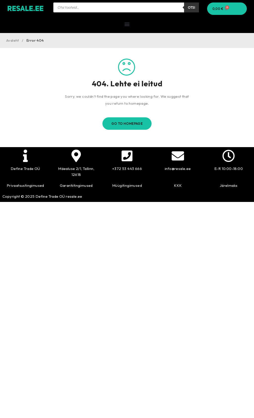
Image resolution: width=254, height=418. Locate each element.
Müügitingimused (127, 185)
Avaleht (12, 40)
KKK (178, 185)
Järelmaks (229, 185)
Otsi (191, 7)
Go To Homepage (127, 124)
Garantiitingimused (76, 185)
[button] (127, 24)
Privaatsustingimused (25, 185)
